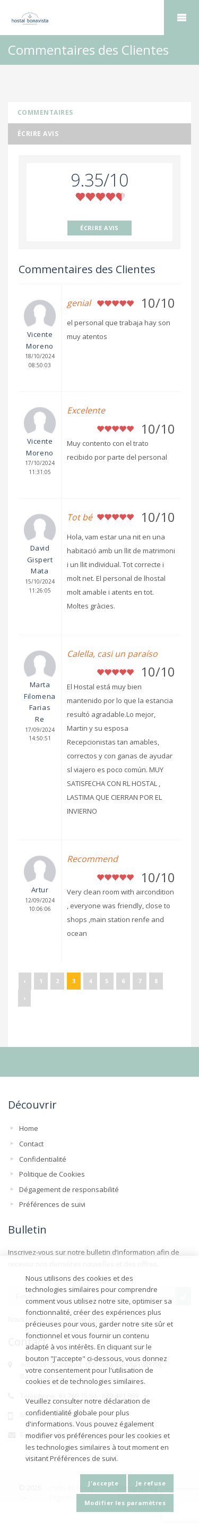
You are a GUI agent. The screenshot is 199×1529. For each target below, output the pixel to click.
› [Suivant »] (24, 998)
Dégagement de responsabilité (69, 1189)
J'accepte (103, 1483)
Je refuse (151, 1483)
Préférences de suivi (52, 1204)
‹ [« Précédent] (25, 981)
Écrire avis (38, 133)
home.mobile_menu (181, 17)
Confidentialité (42, 1159)
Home (28, 1128)
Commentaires (45, 112)
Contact (31, 1143)
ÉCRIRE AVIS (99, 228)
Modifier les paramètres (125, 1503)
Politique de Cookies (52, 1174)
